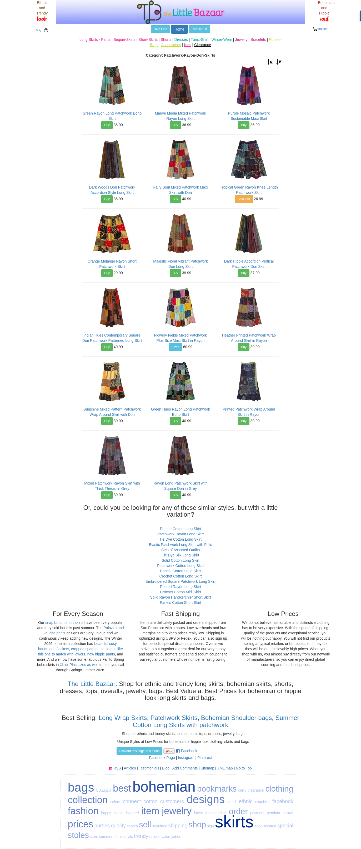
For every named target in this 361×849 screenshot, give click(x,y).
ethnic (245, 801)
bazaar (103, 790)
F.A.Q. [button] (41, 30)
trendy (141, 836)
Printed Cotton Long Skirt (180, 529)
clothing (279, 788)
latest (198, 813)
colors (115, 802)
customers (172, 801)
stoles (78, 835)
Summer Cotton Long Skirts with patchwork (216, 721)
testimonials (123, 837)
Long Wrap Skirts (122, 717)
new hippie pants (101, 654)
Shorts (166, 39)
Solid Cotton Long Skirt (180, 560)
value (165, 837)
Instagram (186, 758)
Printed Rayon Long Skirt (180, 587)
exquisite (262, 802)
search (132, 826)
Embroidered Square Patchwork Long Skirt (180, 581)
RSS (117, 768)
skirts (234, 821)
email (231, 802)
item (150, 811)
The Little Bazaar (91, 683)
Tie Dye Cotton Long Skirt (180, 539)
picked (288, 813)
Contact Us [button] (199, 29)
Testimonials (149, 768)
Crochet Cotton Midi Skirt (180, 592)
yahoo (176, 837)
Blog (165, 768)
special (285, 825)
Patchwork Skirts (174, 717)
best (122, 788)
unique (154, 837)
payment (257, 813)
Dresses (181, 39)
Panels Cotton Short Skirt (180, 602)
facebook (282, 801)
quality (118, 825)
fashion (83, 811)
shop (197, 824)
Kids (187, 45)
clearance (256, 790)
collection (88, 799)
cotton (150, 801)
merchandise (215, 813)
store (94, 837)
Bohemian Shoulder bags (236, 717)
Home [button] (179, 29)
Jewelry (241, 39)
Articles (130, 768)
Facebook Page (162, 758)
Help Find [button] (160, 29)
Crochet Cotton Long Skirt (180, 576)
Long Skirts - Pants (95, 39)
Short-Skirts (148, 39)
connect (132, 801)
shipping (177, 825)
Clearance (202, 45)
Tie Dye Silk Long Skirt (180, 555)
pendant (273, 813)
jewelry (177, 811)
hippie (118, 813)
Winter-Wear (222, 39)
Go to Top (244, 768)
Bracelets (258, 39)
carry (242, 790)
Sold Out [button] (244, 199)
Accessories (171, 45)
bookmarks (217, 788)
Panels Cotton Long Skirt (180, 571)
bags (81, 787)
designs (206, 799)
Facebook (189, 751)
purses (102, 825)
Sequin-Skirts (124, 39)
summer (106, 837)
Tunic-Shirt (199, 39)
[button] (270, 62)
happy (106, 813)
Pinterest (204, 758)
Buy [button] (107, 125)
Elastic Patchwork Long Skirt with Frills (180, 544)
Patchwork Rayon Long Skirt (180, 534)
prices (80, 824)
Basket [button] (320, 29)
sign (210, 826)
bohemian (163, 787)
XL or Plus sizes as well (79, 665)
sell (145, 824)
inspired (132, 813)
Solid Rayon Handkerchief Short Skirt (180, 597)
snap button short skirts (64, 622)
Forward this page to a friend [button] (139, 751)
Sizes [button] (175, 347)
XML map (225, 768)
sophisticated (265, 826)
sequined (159, 826)
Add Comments (185, 768)
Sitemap (207, 768)
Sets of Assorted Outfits (180, 550)
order (238, 811)
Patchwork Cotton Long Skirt (180, 566)
